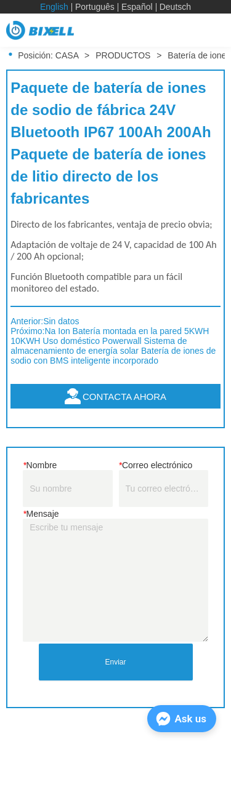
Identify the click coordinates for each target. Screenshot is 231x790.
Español (137, 7)
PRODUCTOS (123, 55)
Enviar (115, 662)
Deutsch (175, 7)
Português (95, 7)
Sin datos (61, 321)
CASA (67, 55)
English (54, 7)
